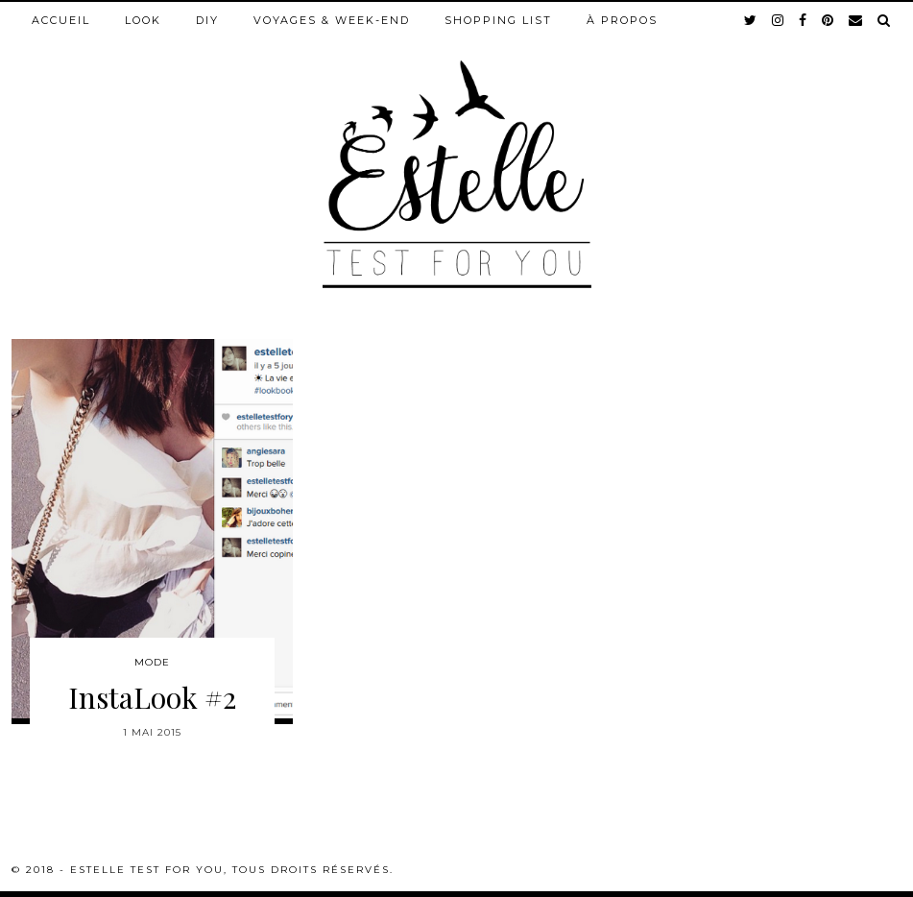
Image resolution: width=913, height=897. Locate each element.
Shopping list (498, 20)
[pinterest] (828, 20)
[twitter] (751, 20)
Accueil (61, 20)
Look (143, 20)
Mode (152, 662)
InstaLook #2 (152, 697)
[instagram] (778, 20)
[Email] (856, 20)
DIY (207, 20)
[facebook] (803, 20)
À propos (622, 20)
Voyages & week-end (331, 20)
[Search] (884, 20)
